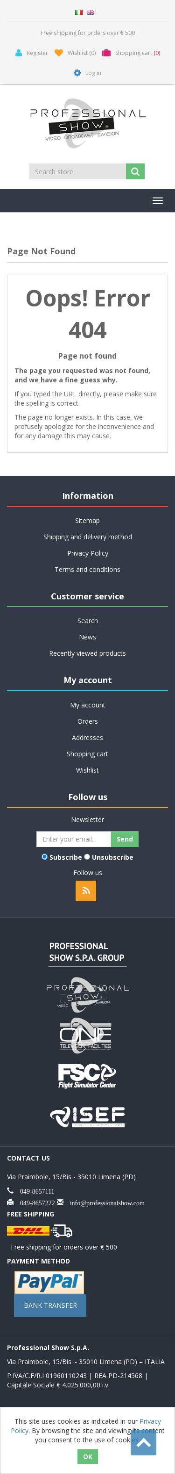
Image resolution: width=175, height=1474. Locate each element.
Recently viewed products (87, 653)
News (87, 636)
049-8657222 (34, 1202)
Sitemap (87, 520)
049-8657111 (34, 1190)
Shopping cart (87, 753)
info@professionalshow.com (104, 1202)
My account (87, 704)
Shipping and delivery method (87, 536)
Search (87, 620)
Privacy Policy (87, 553)
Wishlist (87, 770)
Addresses (87, 737)
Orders (87, 721)
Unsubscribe (112, 857)
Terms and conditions (87, 569)
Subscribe (65, 857)
